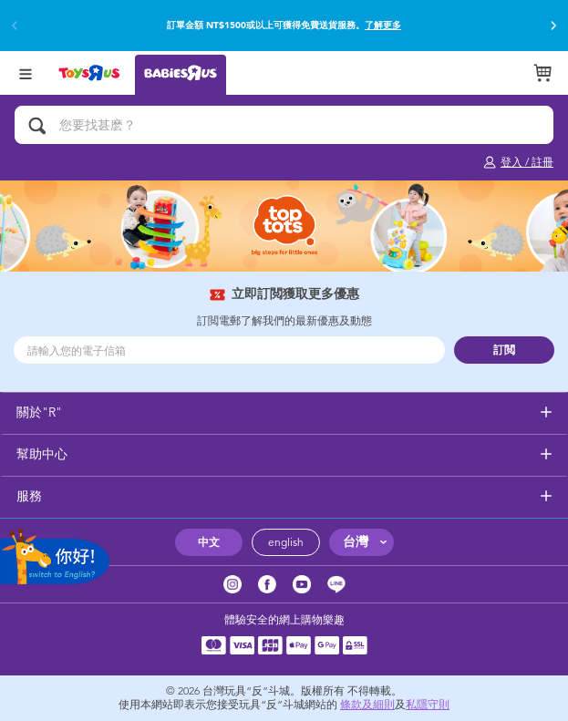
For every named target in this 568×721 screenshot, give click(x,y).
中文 (209, 542)
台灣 (355, 542)
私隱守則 (427, 704)
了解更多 (383, 25)
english (286, 542)
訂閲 (504, 350)
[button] (553, 25)
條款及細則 (367, 704)
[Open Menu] (25, 72)
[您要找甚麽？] (284, 125)
